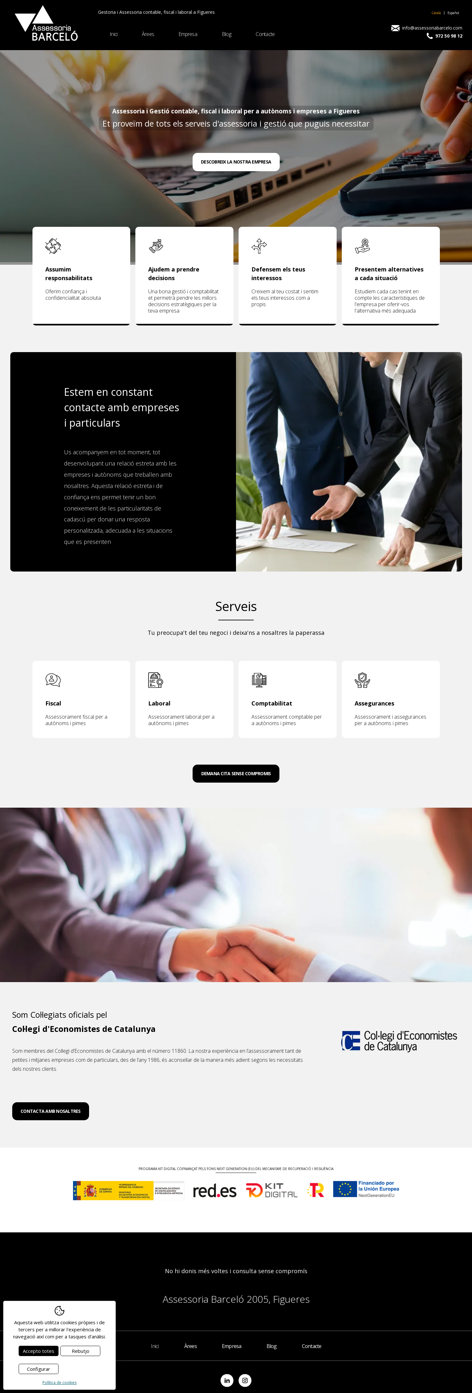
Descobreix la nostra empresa (236, 162)
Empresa (187, 34)
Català (436, 12)
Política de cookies (59, 1382)
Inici (113, 34)
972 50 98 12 (444, 36)
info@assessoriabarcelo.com (426, 28)
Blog (226, 34)
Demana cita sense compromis (236, 773)
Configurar (38, 1369)
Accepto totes (38, 1351)
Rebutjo (80, 1351)
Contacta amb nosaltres (51, 1111)
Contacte (265, 34)
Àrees (148, 34)
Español (453, 12)
